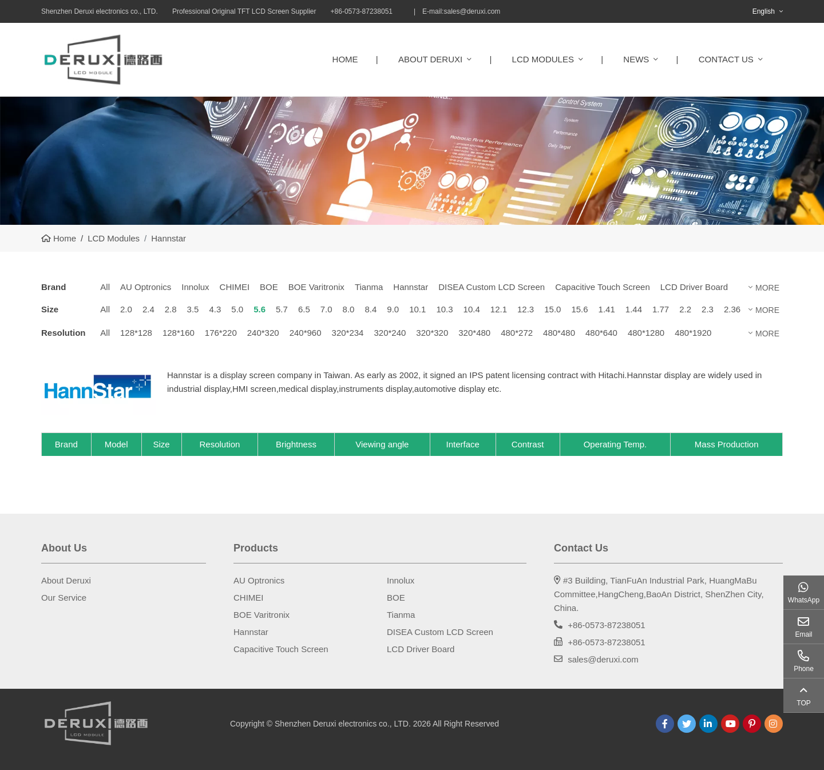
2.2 (685, 309)
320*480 (474, 333)
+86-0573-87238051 (606, 625)
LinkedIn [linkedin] (708, 724)
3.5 (193, 309)
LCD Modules (543, 59)
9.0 (393, 309)
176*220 (221, 333)
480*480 (559, 333)
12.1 (498, 309)
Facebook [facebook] (665, 724)
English (763, 11)
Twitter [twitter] (687, 724)
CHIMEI (235, 287)
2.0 (126, 309)
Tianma (369, 287)
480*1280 (646, 333)
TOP (803, 703)
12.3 (525, 309)
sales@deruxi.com (471, 11)
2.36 (732, 309)
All (105, 287)
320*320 (432, 333)
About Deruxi (430, 59)
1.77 (660, 309)
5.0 (237, 309)
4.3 (215, 309)
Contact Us (726, 59)
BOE (269, 287)
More (767, 287)
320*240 (390, 333)
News (636, 59)
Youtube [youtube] (730, 724)
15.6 (579, 309)
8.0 (349, 309)
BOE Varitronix (316, 287)
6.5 (304, 309)
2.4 (148, 309)
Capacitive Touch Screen (602, 287)
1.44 (633, 309)
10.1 (417, 309)
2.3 (708, 309)
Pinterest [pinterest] (752, 724)
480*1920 (693, 333)
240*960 (306, 333)
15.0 (552, 309)
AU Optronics (145, 287)
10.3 (444, 309)
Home (345, 59)
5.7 (282, 309)
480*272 (517, 333)
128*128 (136, 333)
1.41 (607, 309)
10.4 (472, 309)
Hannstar (410, 287)
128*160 (179, 333)
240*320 (263, 333)
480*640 (601, 333)
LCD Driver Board (694, 287)
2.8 (171, 309)
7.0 (326, 309)
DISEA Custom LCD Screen (491, 287)
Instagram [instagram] (773, 724)
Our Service (63, 597)
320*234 (348, 333)
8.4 (371, 309)
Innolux (195, 287)
